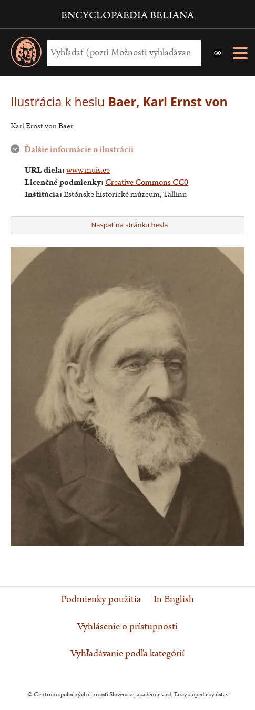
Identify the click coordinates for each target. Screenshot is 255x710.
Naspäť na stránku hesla (126, 224)
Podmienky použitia (101, 599)
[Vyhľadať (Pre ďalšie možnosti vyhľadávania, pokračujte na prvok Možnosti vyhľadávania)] (121, 53)
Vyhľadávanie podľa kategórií (127, 654)
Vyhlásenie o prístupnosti (127, 627)
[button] (217, 53)
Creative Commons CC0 (146, 182)
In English (174, 599)
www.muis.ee (88, 170)
